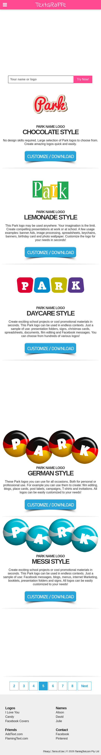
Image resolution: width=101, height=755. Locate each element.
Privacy (46, 751)
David (60, 716)
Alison (60, 712)
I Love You (12, 712)
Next (84, 686)
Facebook (62, 734)
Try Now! (83, 79)
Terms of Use (58, 751)
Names (61, 708)
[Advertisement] (50, 42)
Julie (59, 721)
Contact (62, 730)
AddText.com (14, 734)
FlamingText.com (16, 738)
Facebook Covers (17, 721)
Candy (9, 716)
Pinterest (62, 738)
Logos (10, 708)
